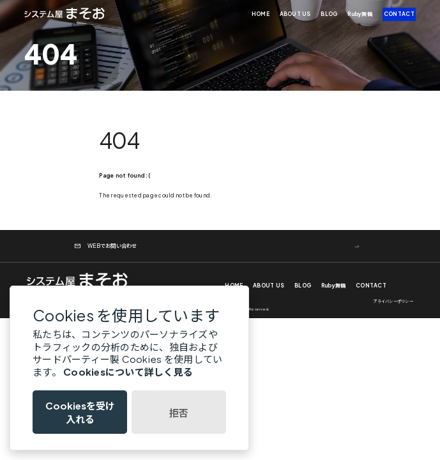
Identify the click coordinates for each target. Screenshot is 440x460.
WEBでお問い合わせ (105, 245)
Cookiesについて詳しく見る (128, 371)
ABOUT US (295, 13)
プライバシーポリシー (393, 300)
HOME (260, 13)
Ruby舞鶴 (359, 13)
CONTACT (399, 13)
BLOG (329, 13)
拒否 (178, 412)
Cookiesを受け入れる (80, 412)
